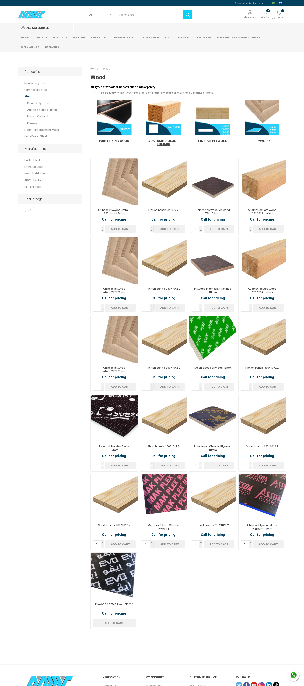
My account (250, 17)
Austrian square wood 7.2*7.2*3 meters (262, 211)
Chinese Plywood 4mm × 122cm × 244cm (114, 211)
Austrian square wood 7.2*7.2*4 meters (262, 290)
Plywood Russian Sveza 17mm (114, 448)
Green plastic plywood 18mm (213, 367)
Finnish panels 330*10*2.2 (163, 288)
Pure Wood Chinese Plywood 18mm (212, 448)
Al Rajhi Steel (32, 187)
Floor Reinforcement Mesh (41, 130)
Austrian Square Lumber (163, 143)
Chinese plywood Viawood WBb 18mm (213, 211)
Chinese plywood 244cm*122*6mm (114, 290)
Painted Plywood (114, 141)
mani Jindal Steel (35, 173)
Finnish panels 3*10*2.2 (163, 210)
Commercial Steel (35, 90)
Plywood (262, 141)
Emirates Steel (33, 167)
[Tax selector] (251, 3)
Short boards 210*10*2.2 (213, 525)
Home (94, 68)
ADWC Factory (33, 180)
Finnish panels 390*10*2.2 (262, 367)
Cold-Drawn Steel (35, 136)
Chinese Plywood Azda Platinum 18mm (262, 527)
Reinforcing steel (35, 83)
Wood (28, 96)
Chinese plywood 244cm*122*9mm (114, 369)
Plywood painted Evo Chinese (114, 604)
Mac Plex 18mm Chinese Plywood (163, 527)
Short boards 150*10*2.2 (163, 446)
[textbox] (149, 14)
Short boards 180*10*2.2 (114, 525)
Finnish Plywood (212, 141)
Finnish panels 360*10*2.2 (163, 367)
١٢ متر (29, 210)
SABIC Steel (32, 160)
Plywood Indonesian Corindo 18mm (212, 290)
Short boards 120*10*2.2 (262, 446)
